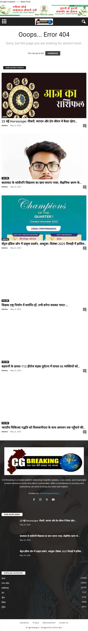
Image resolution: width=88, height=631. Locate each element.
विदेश (4, 602)
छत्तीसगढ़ (5, 239)
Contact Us (63, 622)
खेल (3, 597)
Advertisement (49, 622)
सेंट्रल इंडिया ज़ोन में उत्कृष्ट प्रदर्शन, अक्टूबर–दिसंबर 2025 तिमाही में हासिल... (44, 244)
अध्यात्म (4, 117)
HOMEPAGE (53, 53)
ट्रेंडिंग (3, 607)
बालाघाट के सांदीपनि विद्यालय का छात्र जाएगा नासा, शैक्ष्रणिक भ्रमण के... (41, 183)
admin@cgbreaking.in (50, 493)
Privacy (36, 622)
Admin (5, 125)
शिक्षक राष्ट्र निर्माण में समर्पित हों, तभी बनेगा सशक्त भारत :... (35, 305)
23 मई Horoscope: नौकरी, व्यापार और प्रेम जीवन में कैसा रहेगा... (39, 121)
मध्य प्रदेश (5, 178)
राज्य (3, 578)
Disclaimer (24, 622)
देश (3, 593)
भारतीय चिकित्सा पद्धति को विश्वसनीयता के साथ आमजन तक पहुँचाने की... (43, 427)
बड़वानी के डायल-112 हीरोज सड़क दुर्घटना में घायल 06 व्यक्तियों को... (41, 366)
